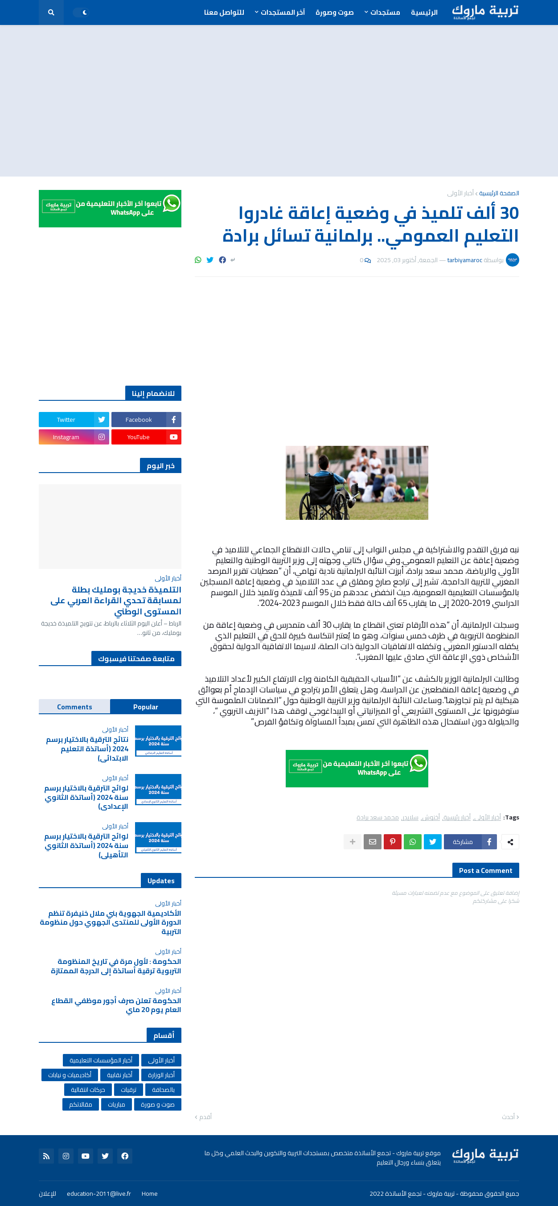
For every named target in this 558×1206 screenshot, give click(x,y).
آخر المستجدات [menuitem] (283, 12)
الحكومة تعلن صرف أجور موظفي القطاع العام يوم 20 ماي (116, 1005)
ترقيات (128, 1089)
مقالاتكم (80, 1104)
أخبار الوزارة (161, 1075)
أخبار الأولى (460, 193)
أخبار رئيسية (457, 817)
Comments (74, 706)
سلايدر (410, 817)
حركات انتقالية (88, 1089)
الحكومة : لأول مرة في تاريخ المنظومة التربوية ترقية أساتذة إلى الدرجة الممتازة (116, 966)
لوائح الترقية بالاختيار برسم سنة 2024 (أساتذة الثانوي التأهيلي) (86, 845)
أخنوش (431, 817)
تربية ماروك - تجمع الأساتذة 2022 (412, 1193)
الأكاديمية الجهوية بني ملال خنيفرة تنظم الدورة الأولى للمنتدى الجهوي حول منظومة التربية (110, 922)
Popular (145, 706)
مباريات (116, 1104)
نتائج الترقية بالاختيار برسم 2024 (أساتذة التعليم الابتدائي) (87, 748)
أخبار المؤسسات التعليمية (101, 1060)
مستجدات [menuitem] (385, 12)
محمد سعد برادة (378, 817)
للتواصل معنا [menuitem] (224, 12)
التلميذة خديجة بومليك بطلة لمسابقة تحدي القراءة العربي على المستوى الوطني (115, 600)
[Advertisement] (279, 100)
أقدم (205, 1117)
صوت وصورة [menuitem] (335, 12)
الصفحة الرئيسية (499, 193)
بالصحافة (163, 1089)
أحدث (508, 1117)
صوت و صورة (158, 1104)
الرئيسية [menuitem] (424, 12)
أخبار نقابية (119, 1075)
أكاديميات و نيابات (69, 1075)
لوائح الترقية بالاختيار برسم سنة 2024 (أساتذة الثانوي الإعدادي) (86, 797)
